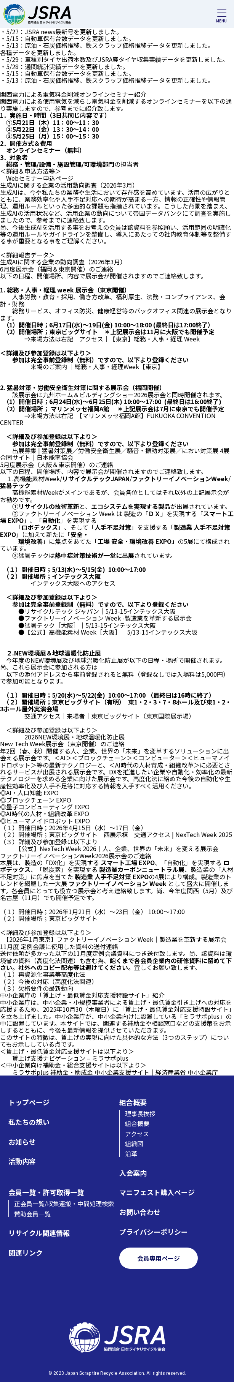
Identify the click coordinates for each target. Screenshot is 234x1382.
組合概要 (133, 1102)
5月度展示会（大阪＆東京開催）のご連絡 (56, 464)
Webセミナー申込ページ (40, 178)
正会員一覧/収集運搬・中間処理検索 (64, 1203)
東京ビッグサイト (73, 918)
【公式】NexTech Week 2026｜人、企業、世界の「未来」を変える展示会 (118, 848)
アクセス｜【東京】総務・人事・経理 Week (139, 338)
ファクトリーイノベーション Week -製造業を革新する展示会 (108, 617)
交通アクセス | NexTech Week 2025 (183, 834)
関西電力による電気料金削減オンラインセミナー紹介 (73, 94)
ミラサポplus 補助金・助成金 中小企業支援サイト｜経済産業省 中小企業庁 (115, 1072)
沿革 (131, 1153)
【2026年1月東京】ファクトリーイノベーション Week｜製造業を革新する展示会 (116, 939)
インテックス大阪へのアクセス (72, 583)
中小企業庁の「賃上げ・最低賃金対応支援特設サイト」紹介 (82, 995)
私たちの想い (29, 1122)
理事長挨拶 (140, 1113)
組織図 (134, 1143)
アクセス (137, 1133)
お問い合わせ (139, 1212)
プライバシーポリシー (153, 1232)
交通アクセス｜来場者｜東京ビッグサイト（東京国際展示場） (109, 715)
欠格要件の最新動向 (45, 988)
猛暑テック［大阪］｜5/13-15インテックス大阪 (90, 625)
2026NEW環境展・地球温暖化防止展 (74, 736)
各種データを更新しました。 (39, 52)
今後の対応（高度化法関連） (58, 981)
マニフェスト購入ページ (157, 1192)
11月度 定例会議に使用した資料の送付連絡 (59, 946)
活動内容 (22, 1161)
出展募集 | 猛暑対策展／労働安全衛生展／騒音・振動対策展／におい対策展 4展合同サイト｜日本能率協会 (114, 454)
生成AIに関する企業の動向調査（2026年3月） (63, 261)
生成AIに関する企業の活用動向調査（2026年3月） (69, 185)
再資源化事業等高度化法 (51, 974)
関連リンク (25, 1253)
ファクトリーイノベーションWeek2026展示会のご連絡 (75, 855)
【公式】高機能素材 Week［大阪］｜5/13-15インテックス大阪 (110, 632)
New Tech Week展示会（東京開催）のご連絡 (62, 743)
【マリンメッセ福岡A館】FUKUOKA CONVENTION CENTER (108, 419)
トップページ (29, 1102)
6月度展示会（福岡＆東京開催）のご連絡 (56, 268)
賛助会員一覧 (32, 1213)
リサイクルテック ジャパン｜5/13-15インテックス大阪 (100, 611)
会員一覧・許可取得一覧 (46, 1192)
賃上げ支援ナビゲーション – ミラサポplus (70, 1058)
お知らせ (22, 1142)
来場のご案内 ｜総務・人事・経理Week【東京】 (95, 366)
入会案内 (133, 1173)
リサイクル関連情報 (39, 1233)
